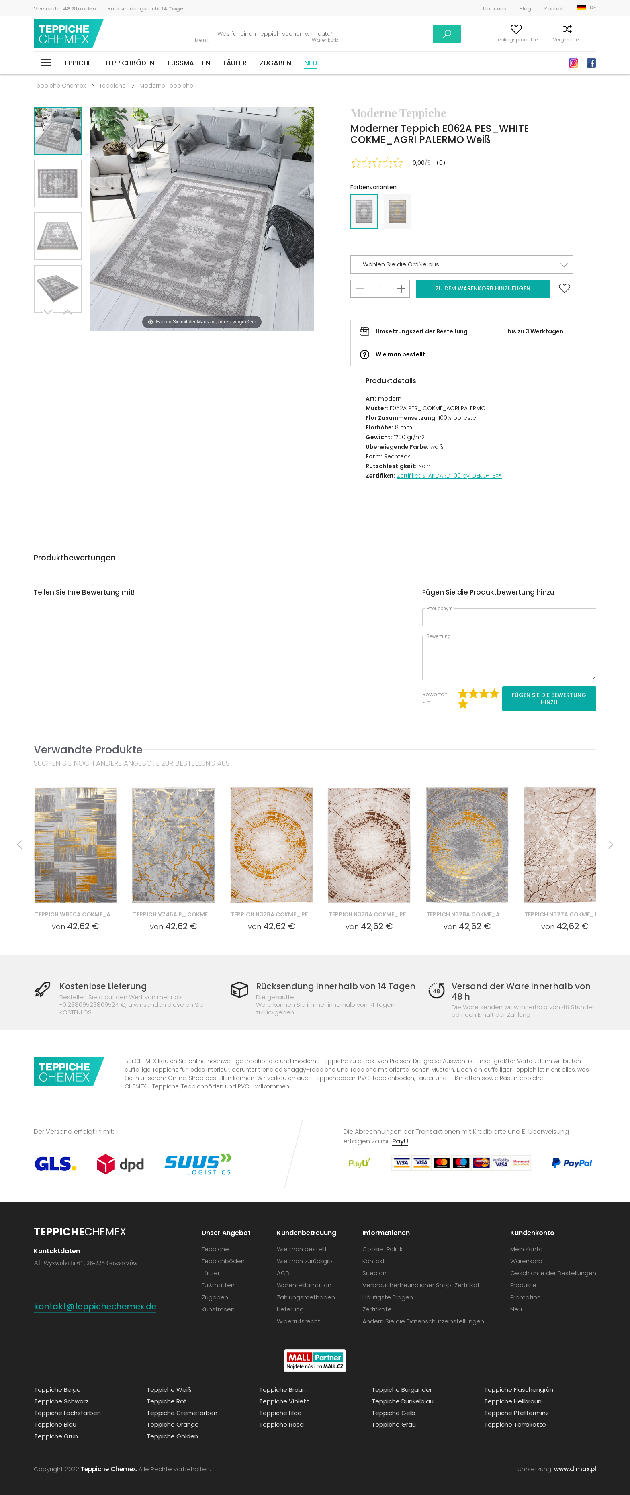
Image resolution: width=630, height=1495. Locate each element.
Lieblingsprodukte (488, 39)
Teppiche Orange (172, 1424)
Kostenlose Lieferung (104, 986)
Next (48, 322)
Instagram (573, 63)
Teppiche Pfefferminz (516, 1412)
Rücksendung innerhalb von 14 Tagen (335, 986)
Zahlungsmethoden (306, 1297)
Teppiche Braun (282, 1389)
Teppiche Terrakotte (515, 1424)
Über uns (494, 8)
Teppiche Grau (393, 1424)
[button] (461, 264)
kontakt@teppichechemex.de (98, 1306)
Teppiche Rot (166, 1401)
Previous (67, 322)
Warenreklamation (304, 1284)
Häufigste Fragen (387, 1297)
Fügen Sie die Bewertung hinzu (549, 698)
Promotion (525, 1297)
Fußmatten (189, 63)
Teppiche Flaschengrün (518, 1389)
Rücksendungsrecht (145, 8)
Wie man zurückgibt (306, 1260)
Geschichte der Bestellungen (553, 1272)
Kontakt (554, 8)
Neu (310, 63)
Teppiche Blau (55, 1424)
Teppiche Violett (284, 1401)
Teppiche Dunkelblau (402, 1401)
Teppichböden (129, 63)
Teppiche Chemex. (109, 1468)
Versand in (65, 8)
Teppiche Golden (172, 1436)
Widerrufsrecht (298, 1321)
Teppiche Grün (56, 1436)
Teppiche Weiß (168, 1389)
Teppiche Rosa (281, 1424)
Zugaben (275, 63)
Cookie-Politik (382, 1248)
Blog (525, 8)
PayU (400, 1140)
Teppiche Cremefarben (181, 1412)
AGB (283, 1272)
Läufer (235, 63)
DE (593, 7)
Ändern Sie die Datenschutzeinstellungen (423, 1321)
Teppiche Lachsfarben (67, 1412)
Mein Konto (438, 39)
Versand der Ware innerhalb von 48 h (520, 991)
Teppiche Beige (57, 1389)
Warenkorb (583, 39)
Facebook (591, 63)
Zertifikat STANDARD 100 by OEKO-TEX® (449, 476)
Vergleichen (540, 39)
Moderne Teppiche (166, 85)
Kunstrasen (218, 1309)
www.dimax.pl (575, 1468)
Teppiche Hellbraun (512, 1401)
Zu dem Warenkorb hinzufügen (483, 288)
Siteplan (374, 1272)
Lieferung (290, 1309)
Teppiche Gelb (393, 1412)
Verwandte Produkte (88, 749)
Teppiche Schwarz (61, 1401)
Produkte (523, 1284)
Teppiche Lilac (280, 1412)
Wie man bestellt (400, 354)
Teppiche (76, 63)
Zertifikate (377, 1309)
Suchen (392, 34)
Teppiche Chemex (69, 34)
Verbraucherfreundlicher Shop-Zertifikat (421, 1284)
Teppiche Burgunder (401, 1389)
